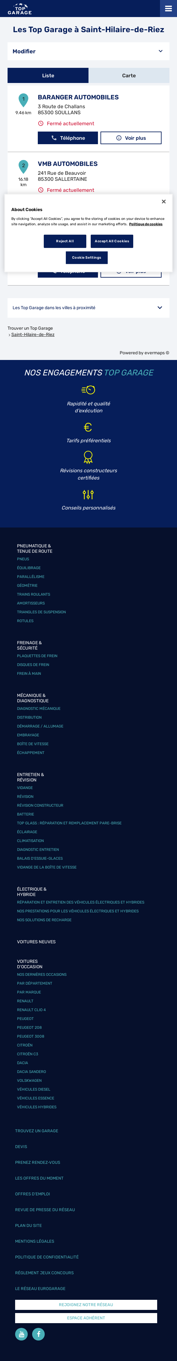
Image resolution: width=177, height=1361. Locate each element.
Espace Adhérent (86, 1318)
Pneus (23, 559)
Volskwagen (29, 1080)
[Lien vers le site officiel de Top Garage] (20, 9)
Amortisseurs (31, 603)
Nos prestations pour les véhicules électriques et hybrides (78, 911)
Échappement (30, 753)
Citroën (24, 1045)
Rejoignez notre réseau (86, 1304)
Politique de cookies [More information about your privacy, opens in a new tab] (146, 224)
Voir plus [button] (131, 138)
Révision (25, 796)
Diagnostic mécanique (38, 708)
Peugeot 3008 (30, 1036)
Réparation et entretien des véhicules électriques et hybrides (80, 902)
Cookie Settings (87, 257)
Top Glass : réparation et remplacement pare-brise (69, 823)
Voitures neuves (36, 942)
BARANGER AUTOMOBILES (78, 97)
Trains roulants (33, 594)
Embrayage (28, 735)
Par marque (29, 992)
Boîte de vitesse (33, 744)
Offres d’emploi (32, 1194)
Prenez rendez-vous (37, 1162)
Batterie (25, 814)
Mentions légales (34, 1241)
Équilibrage (29, 568)
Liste (48, 76)
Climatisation (30, 841)
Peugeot (25, 1018)
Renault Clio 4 (31, 1010)
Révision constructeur (40, 805)
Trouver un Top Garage (30, 328)
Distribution (29, 717)
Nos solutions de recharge (44, 920)
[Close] (164, 202)
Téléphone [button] (68, 138)
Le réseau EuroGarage (40, 1288)
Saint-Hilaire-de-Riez (32, 334)
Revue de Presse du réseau (45, 1209)
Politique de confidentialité (47, 1257)
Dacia (22, 1063)
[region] (88, 233)
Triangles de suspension (41, 612)
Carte (129, 76)
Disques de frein (33, 665)
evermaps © (157, 353)
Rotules (25, 621)
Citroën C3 (27, 1054)
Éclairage (27, 832)
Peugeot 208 (29, 1027)
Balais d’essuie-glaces (40, 858)
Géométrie (27, 585)
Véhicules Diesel (33, 1089)
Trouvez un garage (36, 1130)
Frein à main (29, 673)
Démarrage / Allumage (40, 726)
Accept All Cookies (112, 241)
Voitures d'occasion (30, 964)
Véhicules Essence (35, 1098)
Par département (34, 983)
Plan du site (28, 1225)
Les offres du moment (39, 1178)
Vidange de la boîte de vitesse (47, 867)
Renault (25, 1001)
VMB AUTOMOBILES (68, 164)
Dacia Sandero (31, 1071)
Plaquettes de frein (37, 656)
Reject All (65, 241)
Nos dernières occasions (41, 974)
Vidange (25, 788)
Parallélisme (30, 576)
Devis (21, 1146)
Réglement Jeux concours (44, 1272)
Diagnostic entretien (38, 849)
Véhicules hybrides (36, 1107)
